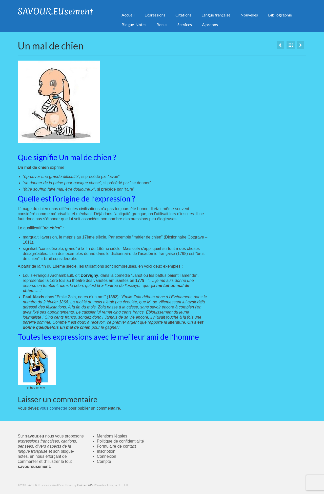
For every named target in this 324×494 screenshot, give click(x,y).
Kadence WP (84, 485)
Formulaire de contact (116, 446)
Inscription (106, 451)
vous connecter (53, 408)
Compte (104, 461)
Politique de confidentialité (120, 441)
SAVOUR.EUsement (55, 11)
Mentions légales (112, 436)
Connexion (106, 456)
